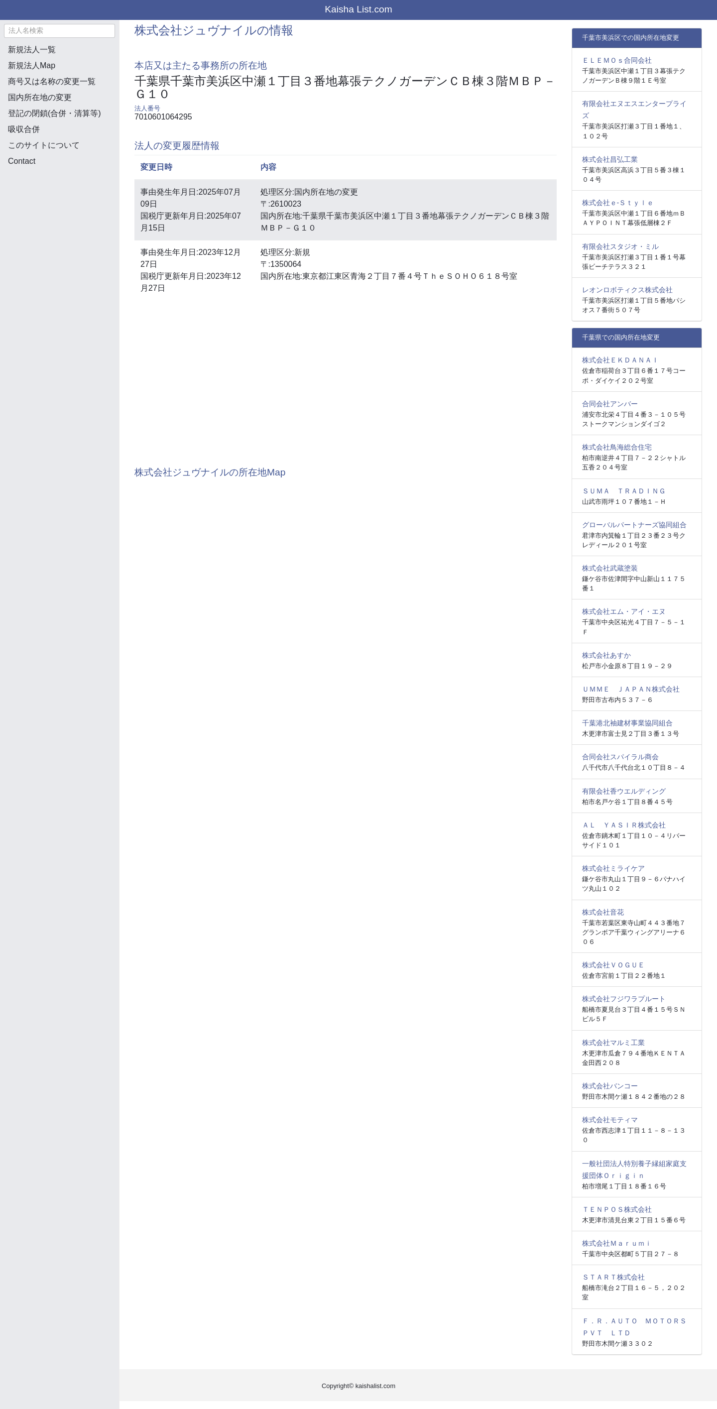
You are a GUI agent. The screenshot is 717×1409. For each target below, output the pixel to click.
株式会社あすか (606, 655)
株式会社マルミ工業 (613, 1043)
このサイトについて (44, 145)
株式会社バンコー (610, 1086)
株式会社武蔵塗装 (610, 568)
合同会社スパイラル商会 (620, 757)
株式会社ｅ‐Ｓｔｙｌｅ (618, 203)
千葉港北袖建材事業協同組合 (627, 723)
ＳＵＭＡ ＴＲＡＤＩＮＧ (624, 491)
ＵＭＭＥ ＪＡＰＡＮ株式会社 (631, 689)
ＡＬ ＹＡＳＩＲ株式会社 (624, 825)
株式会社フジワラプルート (624, 999)
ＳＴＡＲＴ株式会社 (613, 1277)
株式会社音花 (603, 912)
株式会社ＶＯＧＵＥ (613, 965)
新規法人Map (31, 65)
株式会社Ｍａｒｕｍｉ (617, 1243)
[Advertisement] (60, 227)
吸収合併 (24, 129)
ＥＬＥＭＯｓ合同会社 (617, 60)
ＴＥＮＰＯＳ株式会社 (617, 1209)
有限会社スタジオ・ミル (620, 246)
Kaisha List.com (358, 9)
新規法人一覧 (32, 49)
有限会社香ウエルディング (624, 791)
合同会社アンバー (610, 404)
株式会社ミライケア (613, 868)
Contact (21, 161)
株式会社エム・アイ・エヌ (624, 611)
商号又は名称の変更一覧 (52, 81)
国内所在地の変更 (40, 97)
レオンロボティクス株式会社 (627, 290)
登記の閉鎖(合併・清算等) (54, 113)
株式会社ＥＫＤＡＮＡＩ (620, 360)
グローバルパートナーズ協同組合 (634, 525)
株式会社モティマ (610, 1120)
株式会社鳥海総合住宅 (617, 447)
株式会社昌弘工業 (610, 159)
